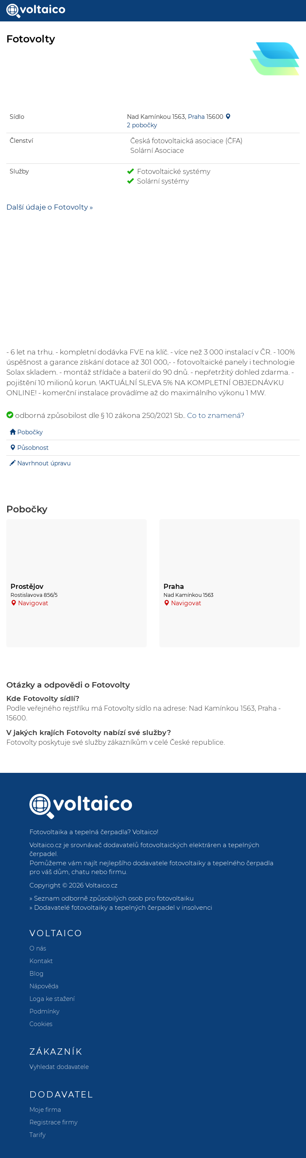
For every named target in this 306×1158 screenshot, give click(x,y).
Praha (196, 117)
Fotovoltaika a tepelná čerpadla (78, 832)
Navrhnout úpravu (44, 463)
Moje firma (45, 1109)
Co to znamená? (216, 415)
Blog (36, 973)
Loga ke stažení (52, 999)
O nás (37, 948)
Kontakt (41, 961)
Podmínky (44, 1011)
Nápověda (43, 986)
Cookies (41, 1024)
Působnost (33, 448)
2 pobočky (142, 125)
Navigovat (33, 603)
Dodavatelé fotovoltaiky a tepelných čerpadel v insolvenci (123, 907)
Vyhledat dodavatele (59, 1067)
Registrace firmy (53, 1122)
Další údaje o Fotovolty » (49, 207)
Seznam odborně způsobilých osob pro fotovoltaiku (114, 898)
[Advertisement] (153, 280)
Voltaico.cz (101, 885)
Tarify (37, 1135)
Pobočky (30, 432)
